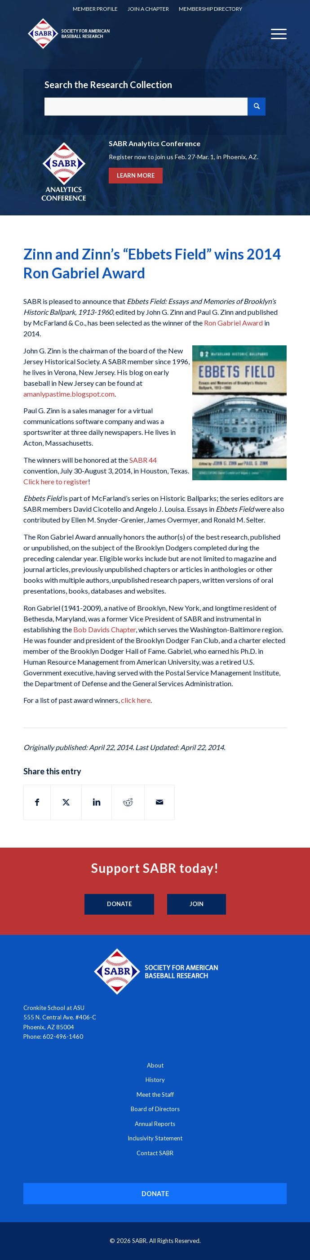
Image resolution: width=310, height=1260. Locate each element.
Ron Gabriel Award (233, 322)
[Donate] (119, 904)
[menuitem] (95, 9)
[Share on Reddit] (128, 802)
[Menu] (274, 33)
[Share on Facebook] (37, 802)
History (155, 1079)
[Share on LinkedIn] (96, 802)
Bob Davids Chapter (104, 629)
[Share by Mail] (159, 802)
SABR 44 (143, 460)
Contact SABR (155, 1153)
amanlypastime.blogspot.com (69, 393)
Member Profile (95, 8)
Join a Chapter (148, 8)
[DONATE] (155, 1193)
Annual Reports (155, 1123)
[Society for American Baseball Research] (128, 33)
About (155, 1065)
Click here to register (55, 481)
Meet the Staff (155, 1094)
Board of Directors (155, 1109)
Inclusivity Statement (155, 1138)
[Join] (196, 904)
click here (136, 700)
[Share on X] (66, 802)
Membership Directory (210, 8)
